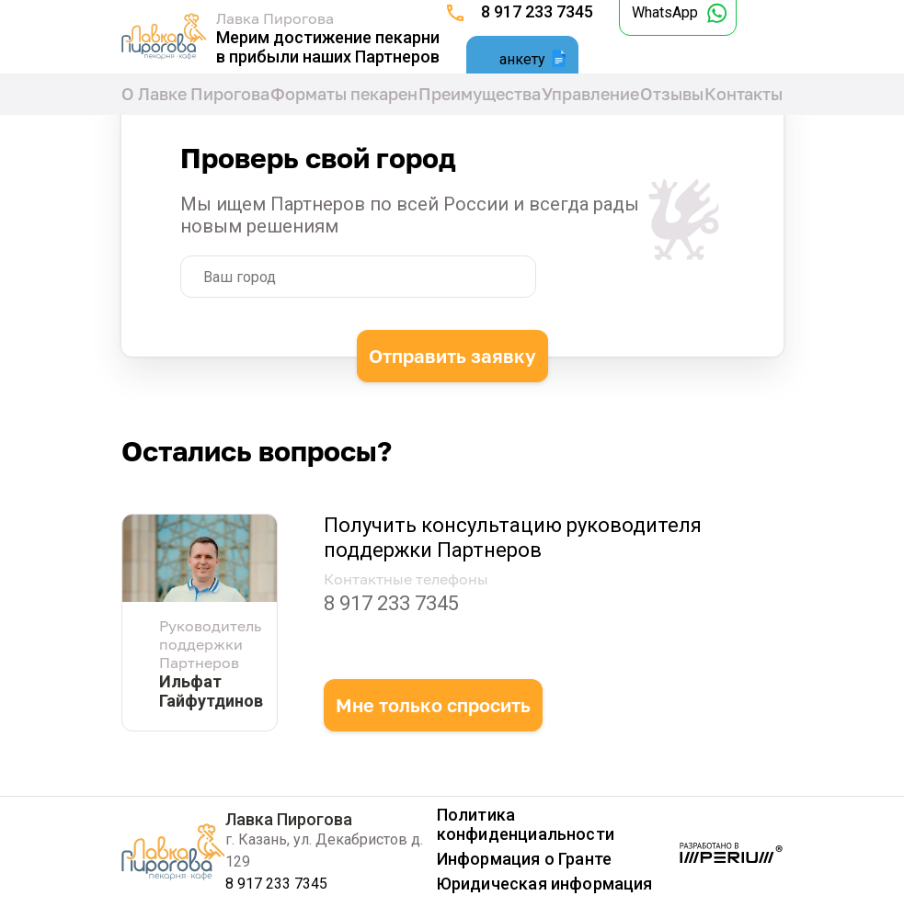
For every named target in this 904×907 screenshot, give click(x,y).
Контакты (743, 94)
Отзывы (672, 94)
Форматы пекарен (344, 94)
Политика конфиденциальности (525, 824)
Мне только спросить (433, 705)
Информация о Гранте (524, 858)
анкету (522, 59)
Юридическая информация (545, 883)
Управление (590, 94)
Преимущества (479, 94)
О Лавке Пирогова (195, 94)
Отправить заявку (452, 352)
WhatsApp (665, 12)
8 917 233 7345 (537, 11)
